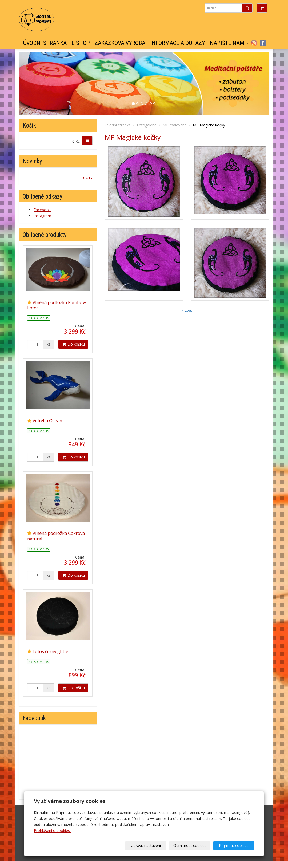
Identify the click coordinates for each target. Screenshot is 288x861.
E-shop (80, 43)
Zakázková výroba (120, 43)
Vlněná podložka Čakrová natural (56, 536)
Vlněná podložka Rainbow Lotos (56, 305)
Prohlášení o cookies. (52, 830)
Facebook (263, 43)
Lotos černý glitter (51, 651)
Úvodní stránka (45, 43)
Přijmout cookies (234, 845)
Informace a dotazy (177, 43)
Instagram (254, 43)
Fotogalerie (147, 125)
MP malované (175, 125)
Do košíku (73, 344)
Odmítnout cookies (189, 845)
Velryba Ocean (47, 420)
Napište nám (229, 43)
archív (87, 177)
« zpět (187, 310)
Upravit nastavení (146, 845)
